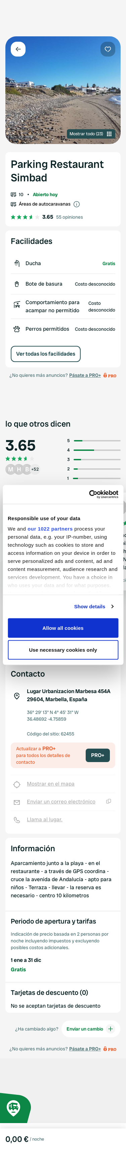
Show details (90, 606)
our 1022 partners (50, 529)
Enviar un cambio (91, 1029)
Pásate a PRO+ (85, 375)
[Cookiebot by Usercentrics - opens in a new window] (89, 494)
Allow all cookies (63, 628)
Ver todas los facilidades (45, 353)
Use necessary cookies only (63, 650)
